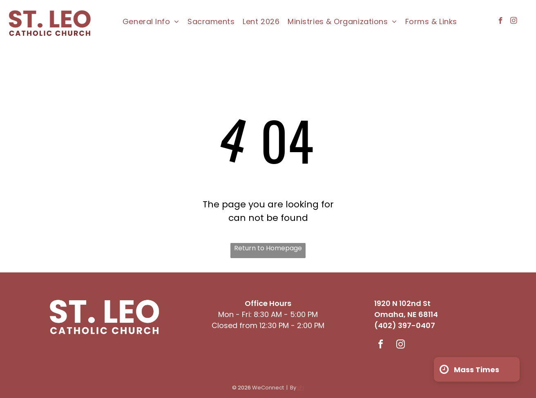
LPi (300, 387)
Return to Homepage (268, 248)
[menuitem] (150, 21)
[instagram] (514, 22)
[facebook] (501, 22)
